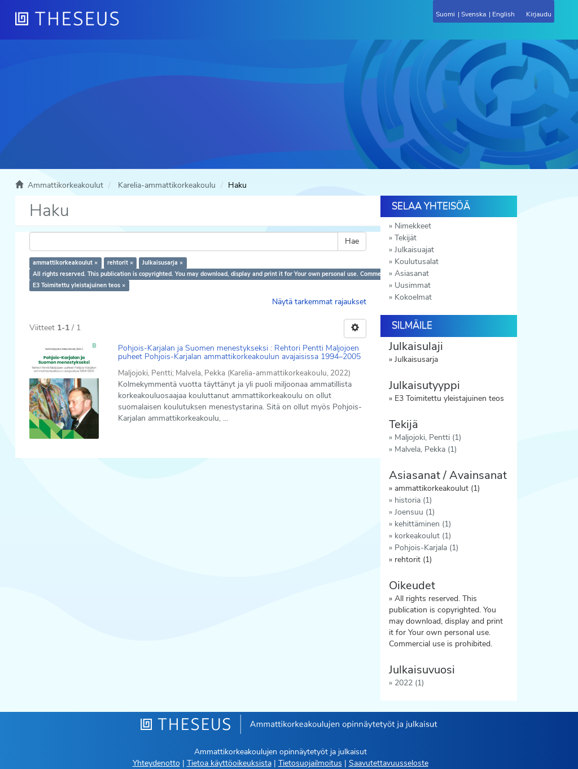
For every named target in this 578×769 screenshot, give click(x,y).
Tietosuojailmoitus (310, 763)
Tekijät (406, 237)
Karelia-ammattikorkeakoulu (167, 185)
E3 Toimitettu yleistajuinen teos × (79, 285)
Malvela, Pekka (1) (426, 449)
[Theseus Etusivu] (128, 25)
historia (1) (413, 500)
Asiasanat (412, 273)
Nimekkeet (413, 226)
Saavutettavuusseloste (388, 763)
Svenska (473, 14)
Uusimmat (413, 285)
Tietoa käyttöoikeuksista (229, 763)
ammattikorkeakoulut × (65, 262)
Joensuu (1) (415, 512)
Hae (352, 241)
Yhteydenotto (156, 763)
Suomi (445, 14)
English (503, 14)
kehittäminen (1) (423, 524)
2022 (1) (409, 682)
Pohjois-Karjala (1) (426, 547)
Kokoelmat (413, 297)
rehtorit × (120, 262)
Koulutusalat (417, 261)
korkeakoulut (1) (423, 535)
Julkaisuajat (414, 249)
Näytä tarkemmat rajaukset (319, 301)
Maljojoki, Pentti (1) (428, 437)
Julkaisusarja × (162, 262)
